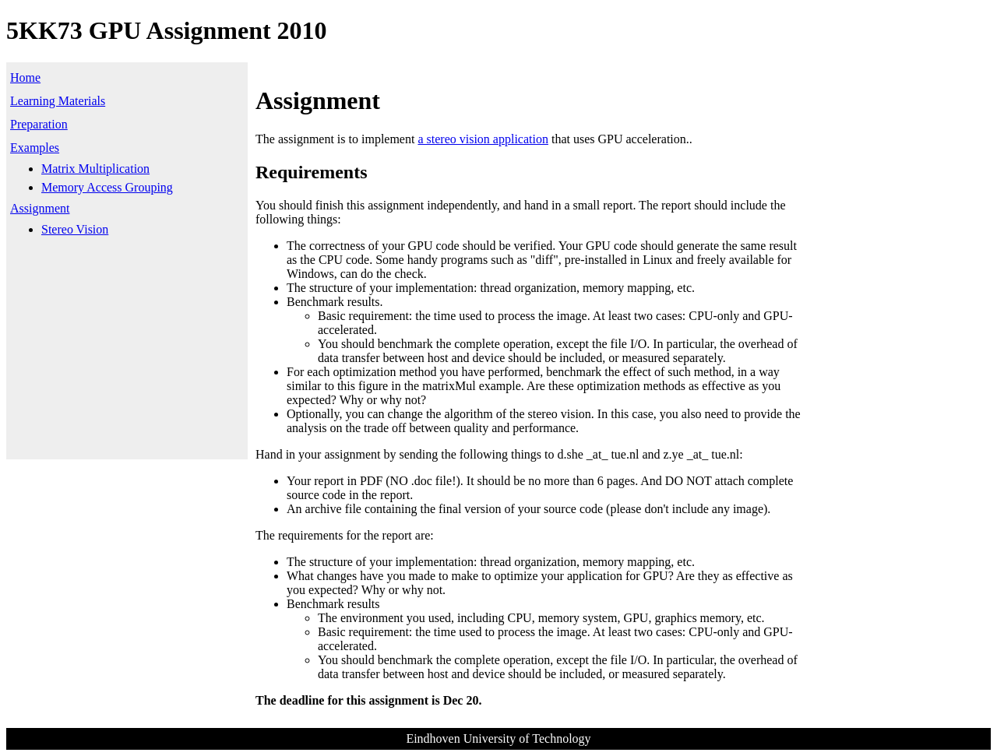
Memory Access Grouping (107, 187)
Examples (34, 147)
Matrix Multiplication (95, 168)
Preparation (39, 124)
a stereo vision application (482, 139)
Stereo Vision (74, 229)
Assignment (39, 208)
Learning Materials (57, 100)
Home (25, 77)
